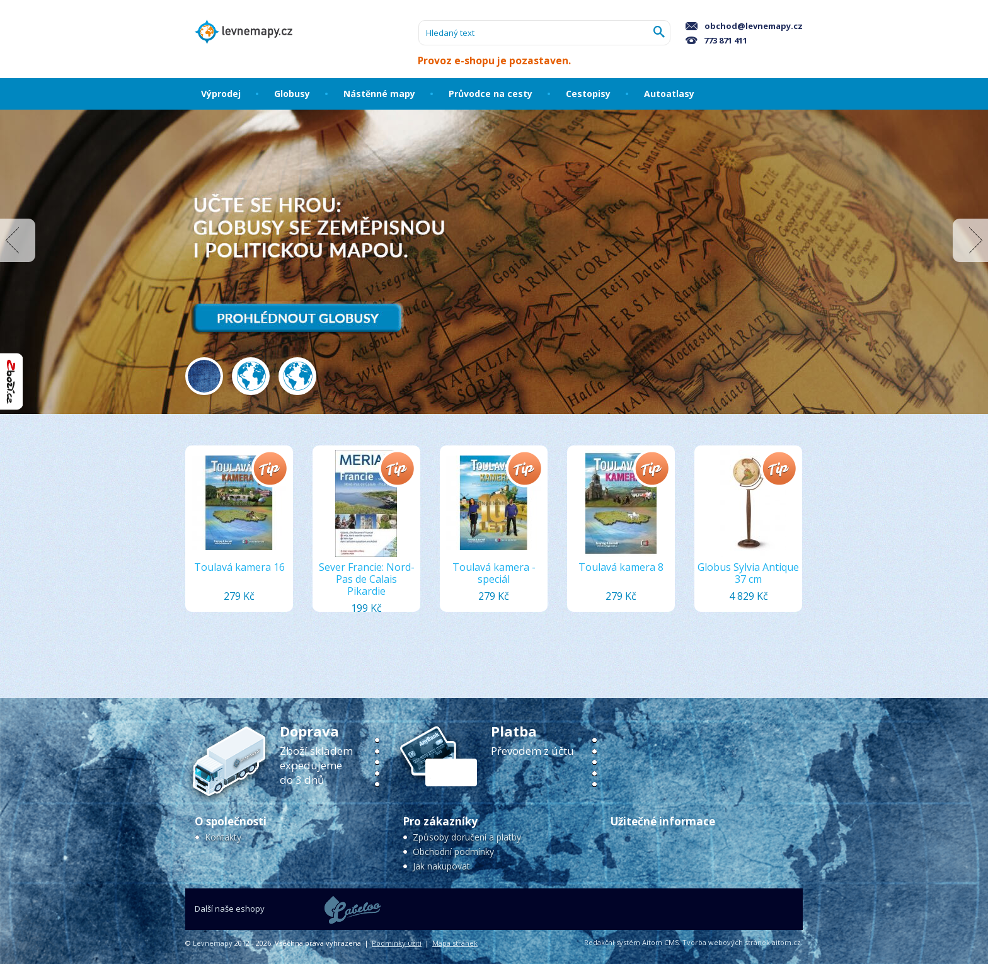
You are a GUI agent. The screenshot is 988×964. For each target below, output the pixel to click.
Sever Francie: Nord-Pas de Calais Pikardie (367, 579)
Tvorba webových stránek (726, 942)
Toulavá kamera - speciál (494, 573)
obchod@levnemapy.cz (744, 26)
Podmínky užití (397, 943)
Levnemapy (213, 943)
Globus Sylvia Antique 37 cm (748, 573)
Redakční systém (612, 942)
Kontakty (223, 837)
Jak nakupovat (441, 866)
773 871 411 (716, 40)
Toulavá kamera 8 (620, 567)
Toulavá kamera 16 (239, 567)
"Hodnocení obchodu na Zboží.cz (11, 381)
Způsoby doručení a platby (467, 837)
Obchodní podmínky (453, 852)
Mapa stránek (455, 943)
